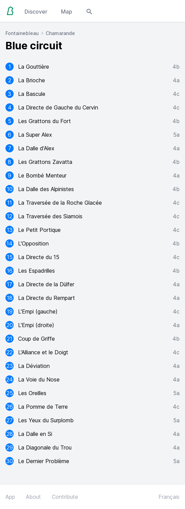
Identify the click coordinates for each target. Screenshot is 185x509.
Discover (36, 11)
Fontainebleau (22, 33)
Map (66, 11)
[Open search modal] (89, 11)
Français (169, 496)
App (10, 496)
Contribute (65, 496)
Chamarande (60, 33)
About (33, 496)
